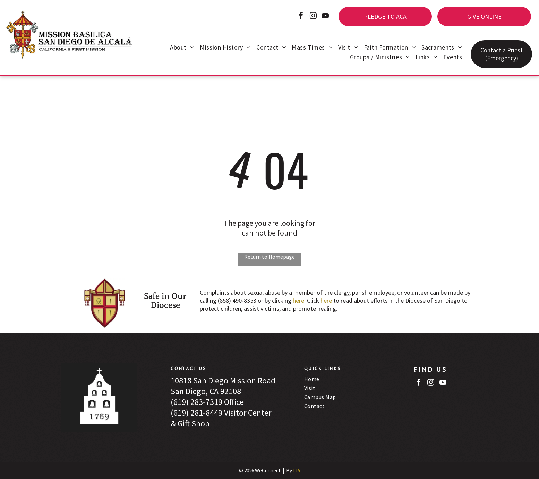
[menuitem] (182, 48)
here (298, 300)
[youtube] (325, 16)
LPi (296, 470)
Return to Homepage (269, 256)
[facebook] (301, 16)
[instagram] (313, 16)
